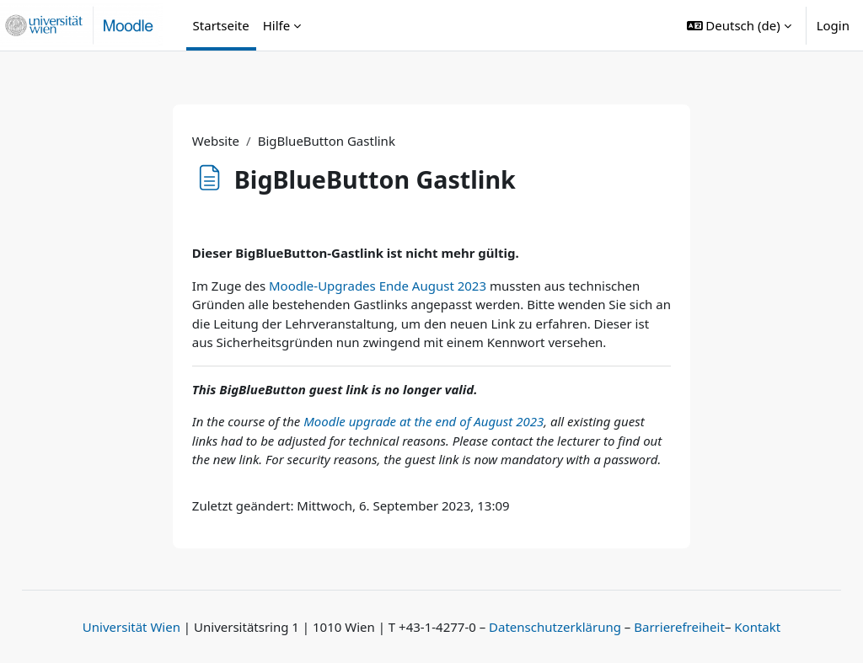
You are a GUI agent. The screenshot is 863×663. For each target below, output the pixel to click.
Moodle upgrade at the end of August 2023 (423, 421)
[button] (739, 25)
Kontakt (757, 626)
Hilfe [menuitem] (276, 25)
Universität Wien (131, 626)
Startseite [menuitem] (221, 25)
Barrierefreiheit (679, 626)
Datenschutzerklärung (555, 626)
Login (833, 25)
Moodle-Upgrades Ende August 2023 (377, 285)
